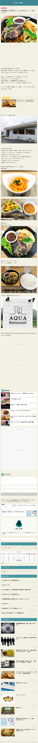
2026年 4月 (5, 603)
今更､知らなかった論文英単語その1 (11, 594)
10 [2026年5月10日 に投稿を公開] (3, 557)
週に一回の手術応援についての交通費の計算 (13, 613)
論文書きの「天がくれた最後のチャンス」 (13, 608)
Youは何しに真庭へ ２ (19, 2)
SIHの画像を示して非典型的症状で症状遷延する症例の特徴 (17, 589)
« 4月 (2, 563)
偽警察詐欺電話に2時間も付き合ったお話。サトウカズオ (16, 599)
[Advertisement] (19, 55)
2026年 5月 (6, 585)
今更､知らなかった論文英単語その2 (11, 580)
